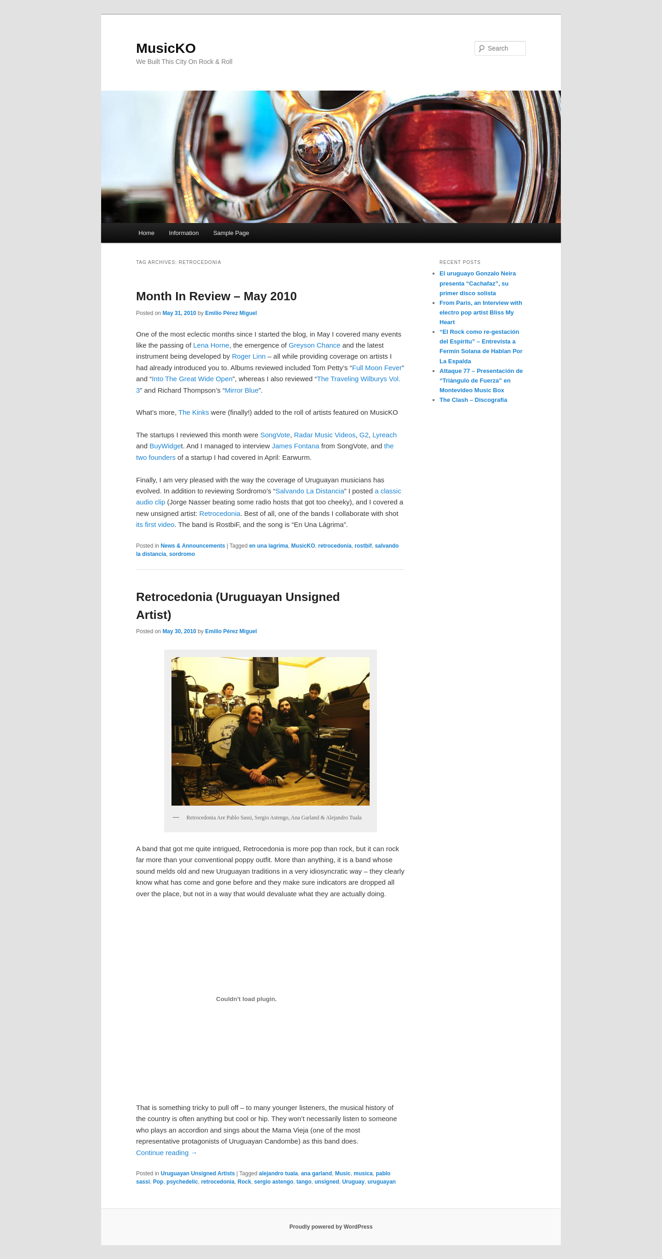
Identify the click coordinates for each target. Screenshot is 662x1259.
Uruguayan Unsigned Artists (197, 1173)
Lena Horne (211, 345)
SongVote (275, 435)
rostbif (362, 546)
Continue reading (166, 1152)
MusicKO (166, 48)
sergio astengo (273, 1182)
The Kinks (193, 412)
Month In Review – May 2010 (216, 296)
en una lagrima (268, 546)
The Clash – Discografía (473, 399)
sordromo (182, 554)
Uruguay (353, 1182)
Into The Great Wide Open (192, 379)
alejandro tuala (278, 1173)
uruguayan (382, 1182)
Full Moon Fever (377, 368)
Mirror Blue (241, 390)
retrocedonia (335, 546)
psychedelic (182, 1182)
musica (363, 1173)
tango (304, 1182)
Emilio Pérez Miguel (231, 313)
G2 (364, 435)
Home (146, 232)
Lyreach (384, 435)
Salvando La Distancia (309, 491)
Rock (244, 1182)
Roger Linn (248, 356)
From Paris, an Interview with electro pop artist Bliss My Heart (480, 312)
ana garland (316, 1173)
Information (184, 232)
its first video (155, 524)
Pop (158, 1182)
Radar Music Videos (325, 435)
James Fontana (295, 446)
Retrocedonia (220, 513)
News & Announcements (192, 546)
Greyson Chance (315, 345)
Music (343, 1173)
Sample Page (231, 232)
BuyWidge (165, 446)
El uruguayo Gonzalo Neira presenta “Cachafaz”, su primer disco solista (477, 283)
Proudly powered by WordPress (330, 1227)
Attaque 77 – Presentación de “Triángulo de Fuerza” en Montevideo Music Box (481, 380)
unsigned (326, 1182)
